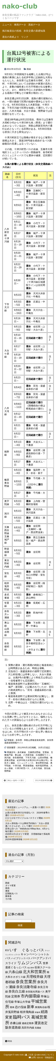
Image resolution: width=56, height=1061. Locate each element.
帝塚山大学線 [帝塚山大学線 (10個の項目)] (22, 1001)
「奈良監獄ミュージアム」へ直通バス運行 (25, 807)
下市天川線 (30, 757)
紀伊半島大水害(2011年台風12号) (32, 760)
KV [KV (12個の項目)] (7, 950)
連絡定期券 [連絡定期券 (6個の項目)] (28, 1023)
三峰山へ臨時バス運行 (14, 780)
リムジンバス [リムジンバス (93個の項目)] (29, 962)
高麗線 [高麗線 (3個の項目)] (38, 1028)
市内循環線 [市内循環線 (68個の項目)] (30, 996)
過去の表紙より (10, 37)
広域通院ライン (43, 755)
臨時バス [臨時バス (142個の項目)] (22, 1016)
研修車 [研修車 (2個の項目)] (37, 1012)
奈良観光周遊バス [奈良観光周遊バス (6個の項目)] (35, 991)
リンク (24, 37)
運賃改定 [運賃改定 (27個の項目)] (40, 1023)
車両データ (20, 24)
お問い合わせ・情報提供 (41, 1057)
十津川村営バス (22, 768)
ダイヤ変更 (10, 885)
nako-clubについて (44, 1055)
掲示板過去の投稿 (11, 31)
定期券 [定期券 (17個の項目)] (15, 996)
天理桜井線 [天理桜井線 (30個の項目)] (34, 977)
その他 (8, 899)
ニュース (7, 24)
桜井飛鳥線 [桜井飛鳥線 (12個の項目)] (27, 1012)
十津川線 (17, 765)
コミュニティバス (25, 763)
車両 (7, 888)
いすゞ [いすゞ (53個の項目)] (15, 950)
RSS (8, 1041)
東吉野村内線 (42, 763)
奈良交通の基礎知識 (34, 31)
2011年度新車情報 (43, 780)
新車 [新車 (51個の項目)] (30, 1007)
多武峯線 (21, 752)
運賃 (7, 891)
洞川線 (7, 757)
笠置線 (46, 752)
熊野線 (7, 771)
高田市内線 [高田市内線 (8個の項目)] (28, 1027)
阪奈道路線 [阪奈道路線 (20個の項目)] (13, 1027)
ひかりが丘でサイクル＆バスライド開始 (24, 818)
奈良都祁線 (18, 757)
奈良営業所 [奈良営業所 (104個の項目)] (26, 981)
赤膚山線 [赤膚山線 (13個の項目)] (15, 1023)
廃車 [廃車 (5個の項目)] (12, 1007)
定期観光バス (11, 893)
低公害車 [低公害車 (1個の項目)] (30, 968)
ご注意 (29, 1055)
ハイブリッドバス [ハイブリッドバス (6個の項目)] (20, 958)
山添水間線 (43, 757)
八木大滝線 (37, 768)
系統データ (34, 24)
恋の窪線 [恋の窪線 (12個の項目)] (20, 1007)
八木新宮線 (28, 755)
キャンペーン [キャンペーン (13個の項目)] (29, 954)
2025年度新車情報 (13, 839)
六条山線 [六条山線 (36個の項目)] (15, 972)
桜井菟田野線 (42, 765)
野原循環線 (28, 765)
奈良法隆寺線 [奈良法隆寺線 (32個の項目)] (26, 987)
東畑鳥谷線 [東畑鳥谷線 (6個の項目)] (41, 1007)
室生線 (47, 768)
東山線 (18, 755)
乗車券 (8, 896)
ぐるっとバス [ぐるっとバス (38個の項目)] (33, 950)
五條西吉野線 (34, 752)
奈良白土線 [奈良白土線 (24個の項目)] (17, 991)
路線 (29, 69)
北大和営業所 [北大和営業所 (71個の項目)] (34, 971)
